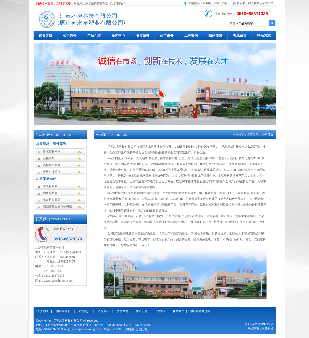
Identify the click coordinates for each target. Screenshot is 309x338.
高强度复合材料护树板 (57, 206)
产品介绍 (94, 35)
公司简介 (70, 35)
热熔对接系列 (51, 171)
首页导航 (45, 35)
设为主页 (267, 3)
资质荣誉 (142, 35)
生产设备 (167, 35)
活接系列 (49, 158)
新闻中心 (118, 35)
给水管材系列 (51, 151)
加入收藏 (253, 3)
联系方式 (264, 35)
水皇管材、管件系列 (51, 144)
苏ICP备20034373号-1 (259, 324)
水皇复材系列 (46, 178)
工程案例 (191, 35)
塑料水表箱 (63, 311)
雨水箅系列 (50, 193)
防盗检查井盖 (51, 199)
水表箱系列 (50, 186)
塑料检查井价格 (200, 311)
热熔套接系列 (51, 165)
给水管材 (240, 3)
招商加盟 (215, 35)
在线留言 (239, 35)
